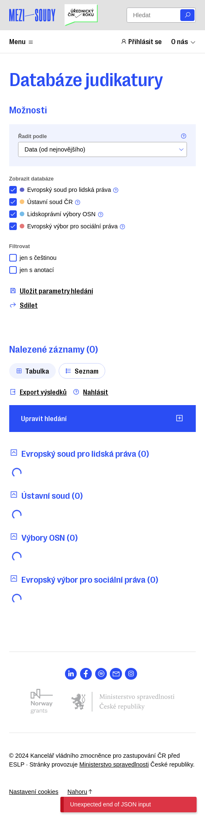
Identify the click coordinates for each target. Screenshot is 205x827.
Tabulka (32, 370)
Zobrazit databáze (31, 179)
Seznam (82, 370)
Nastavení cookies (34, 791)
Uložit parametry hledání (51, 291)
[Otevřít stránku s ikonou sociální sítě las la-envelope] (116, 674)
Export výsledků (38, 392)
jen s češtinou (38, 257)
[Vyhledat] (187, 15)
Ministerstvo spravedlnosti (114, 764)
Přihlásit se (141, 41)
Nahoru (80, 791)
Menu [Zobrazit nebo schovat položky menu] (21, 41)
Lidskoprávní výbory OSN (62, 214)
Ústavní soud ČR (50, 202)
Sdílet (23, 305)
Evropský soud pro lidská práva (69, 190)
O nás (183, 41)
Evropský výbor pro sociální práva (73, 226)
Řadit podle (32, 136)
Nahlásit (90, 392)
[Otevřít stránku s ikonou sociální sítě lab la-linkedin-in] (71, 674)
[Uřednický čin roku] (80, 15)
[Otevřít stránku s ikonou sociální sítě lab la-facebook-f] (86, 674)
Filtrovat (19, 246)
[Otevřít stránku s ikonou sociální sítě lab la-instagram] (131, 674)
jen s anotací (37, 270)
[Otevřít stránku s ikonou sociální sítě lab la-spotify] (101, 674)
